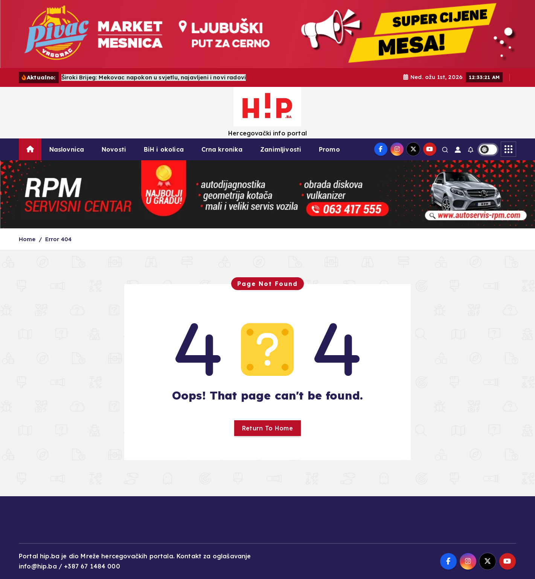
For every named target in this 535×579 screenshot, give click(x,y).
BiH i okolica (164, 149)
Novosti (114, 149)
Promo (329, 149)
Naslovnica (66, 149)
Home (27, 239)
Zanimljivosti (280, 149)
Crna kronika (222, 149)
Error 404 (58, 239)
